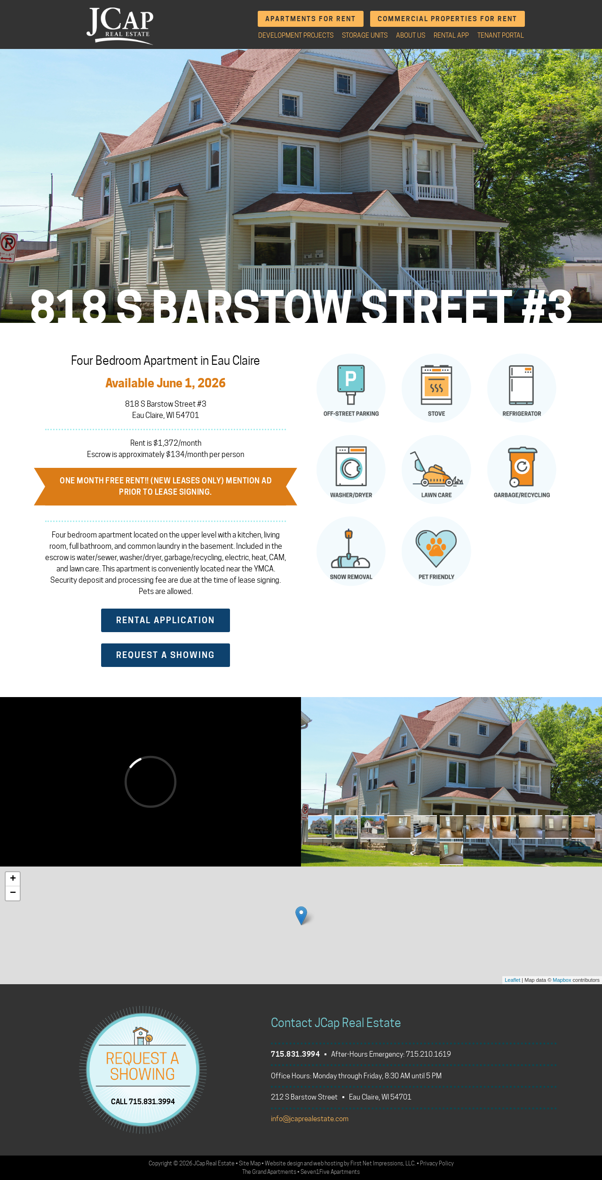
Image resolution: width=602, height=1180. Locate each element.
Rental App (451, 35)
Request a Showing (165, 655)
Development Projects (295, 35)
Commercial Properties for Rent (447, 19)
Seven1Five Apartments (330, 1171)
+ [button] (13, 879)
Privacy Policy (437, 1163)
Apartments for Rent (310, 19)
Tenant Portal (500, 35)
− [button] (13, 893)
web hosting (328, 1163)
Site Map (250, 1163)
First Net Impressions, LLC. (383, 1163)
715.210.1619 (428, 1054)
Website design (284, 1163)
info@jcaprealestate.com (310, 1119)
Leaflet (512, 980)
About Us (410, 35)
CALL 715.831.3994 (143, 1101)
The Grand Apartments (269, 1171)
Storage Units (365, 35)
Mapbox (562, 980)
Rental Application (165, 620)
